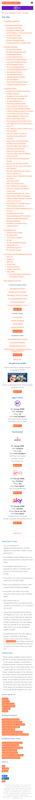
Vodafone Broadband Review (16, 84)
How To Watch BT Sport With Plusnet (19, 121)
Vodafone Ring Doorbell (14, 232)
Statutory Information (14, 269)
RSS (3, 781)
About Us (10, 256)
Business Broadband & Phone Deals (19, 43)
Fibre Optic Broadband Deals (17, 298)
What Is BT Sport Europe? (15, 183)
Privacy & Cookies (8, 704)
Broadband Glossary (13, 221)
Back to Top (17, 359)
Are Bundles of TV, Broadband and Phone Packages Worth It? (17, 350)
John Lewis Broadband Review (17, 62)
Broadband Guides (10, 88)
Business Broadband (17, 302)
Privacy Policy (11, 264)
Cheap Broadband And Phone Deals (19, 216)
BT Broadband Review (14, 49)
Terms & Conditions (13, 266)
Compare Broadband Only (10, 719)
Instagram (5, 768)
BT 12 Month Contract (14, 250)
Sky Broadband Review (14, 72)
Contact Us (10, 259)
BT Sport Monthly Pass (14, 101)
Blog (3, 766)
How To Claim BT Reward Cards (17, 106)
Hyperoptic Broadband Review (17, 59)
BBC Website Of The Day (12, 281)
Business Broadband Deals (16, 40)
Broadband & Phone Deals (15, 30)
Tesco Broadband (12, 79)
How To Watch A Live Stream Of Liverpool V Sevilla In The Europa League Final (18, 188)
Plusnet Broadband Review (16, 67)
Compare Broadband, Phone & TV (13, 724)
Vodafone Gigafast (13, 93)
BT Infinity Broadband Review (16, 52)
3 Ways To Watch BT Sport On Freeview (20, 111)
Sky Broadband (17, 324)
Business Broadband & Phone (17, 305)
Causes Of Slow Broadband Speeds (19, 108)
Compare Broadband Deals (13, 25)
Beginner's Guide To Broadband (17, 218)
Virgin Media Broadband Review (17, 82)
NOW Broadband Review (15, 64)
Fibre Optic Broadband (17, 342)
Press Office (11, 271)
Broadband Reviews (11, 47)
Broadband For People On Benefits (18, 91)
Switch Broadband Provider (16, 98)
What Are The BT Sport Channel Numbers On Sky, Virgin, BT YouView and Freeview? (19, 166)
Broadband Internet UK (12, 21)
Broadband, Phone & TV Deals (17, 295)
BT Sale (9, 240)
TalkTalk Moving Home (14, 247)
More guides (17, 355)
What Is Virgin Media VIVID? (16, 118)
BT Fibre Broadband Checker (16, 242)
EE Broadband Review (14, 54)
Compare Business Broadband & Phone (15, 734)
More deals (17, 309)
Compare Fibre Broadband (11, 727)
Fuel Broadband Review (15, 57)
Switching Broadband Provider (17, 339)
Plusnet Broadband (17, 327)
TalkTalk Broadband (17, 320)
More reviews (17, 331)
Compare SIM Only (8, 729)
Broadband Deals (10, 230)
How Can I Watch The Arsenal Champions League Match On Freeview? (17, 136)
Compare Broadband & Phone (12, 722)
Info (19, 13)
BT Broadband (17, 317)
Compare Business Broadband (12, 732)
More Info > (17, 391)
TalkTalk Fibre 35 (12, 245)
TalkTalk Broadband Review (16, 77)
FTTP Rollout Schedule (14, 237)
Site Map (10, 261)
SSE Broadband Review (15, 74)
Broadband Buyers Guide (15, 213)
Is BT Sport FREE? (13, 181)
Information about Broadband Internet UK (18, 254)
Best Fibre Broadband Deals (16, 103)
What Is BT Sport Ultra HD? (16, 151)
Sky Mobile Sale (12, 235)
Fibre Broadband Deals (14, 38)
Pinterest (5, 771)
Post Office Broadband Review (17, 69)
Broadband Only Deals (14, 28)
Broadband (13, 13)
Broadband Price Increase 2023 (17, 96)
